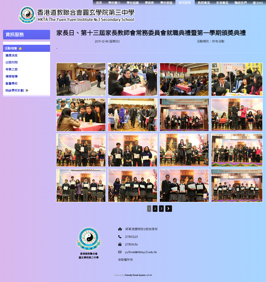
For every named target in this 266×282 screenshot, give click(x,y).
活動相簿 (11, 48)
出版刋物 (11, 62)
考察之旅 (11, 69)
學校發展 (166, 3)
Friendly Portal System (135, 275)
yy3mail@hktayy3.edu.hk (141, 252)
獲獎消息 (11, 55)
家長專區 (222, 3)
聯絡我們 (240, 3)
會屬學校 (11, 83)
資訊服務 (184, 3)
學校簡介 (114, 3)
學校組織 (133, 3)
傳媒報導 (11, 76)
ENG (258, 3)
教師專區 (204, 3)
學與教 (149, 3)
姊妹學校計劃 (14, 90)
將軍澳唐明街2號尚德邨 (141, 229)
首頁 (99, 3)
